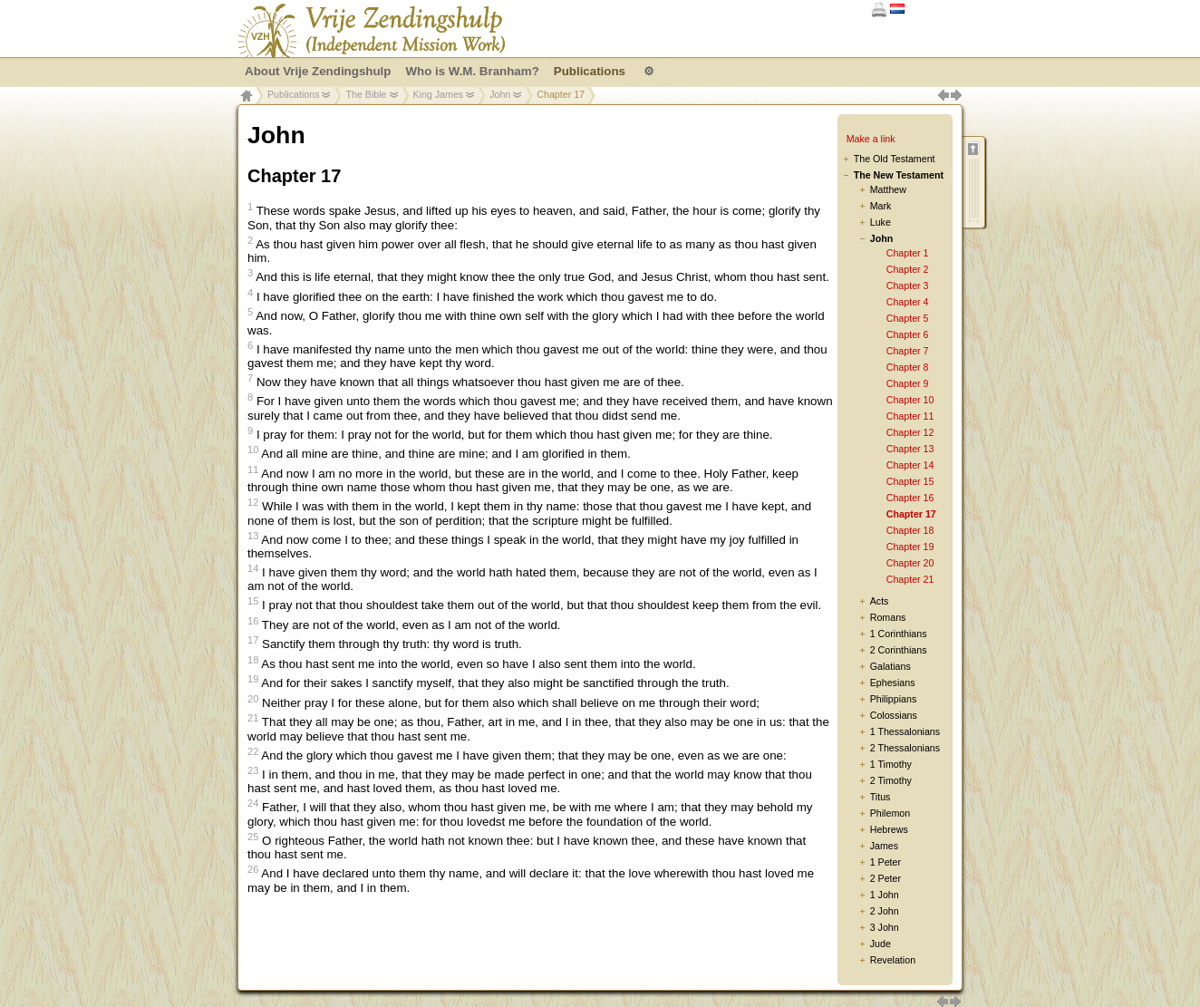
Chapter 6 (907, 334)
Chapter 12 (910, 432)
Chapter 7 (907, 350)
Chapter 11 (910, 416)
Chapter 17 (911, 513)
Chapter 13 (910, 448)
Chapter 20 (910, 562)
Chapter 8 (907, 367)
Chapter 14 (910, 465)
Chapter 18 (910, 530)
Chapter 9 (907, 383)
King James (438, 94)
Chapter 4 (907, 301)
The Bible (365, 94)
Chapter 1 (907, 252)
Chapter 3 (907, 285)
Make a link (871, 138)
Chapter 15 (910, 481)
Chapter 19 (910, 546)
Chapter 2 (907, 269)
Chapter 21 (910, 579)
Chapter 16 (910, 497)
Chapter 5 (907, 318)
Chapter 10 (910, 399)
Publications (293, 94)
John (499, 94)
